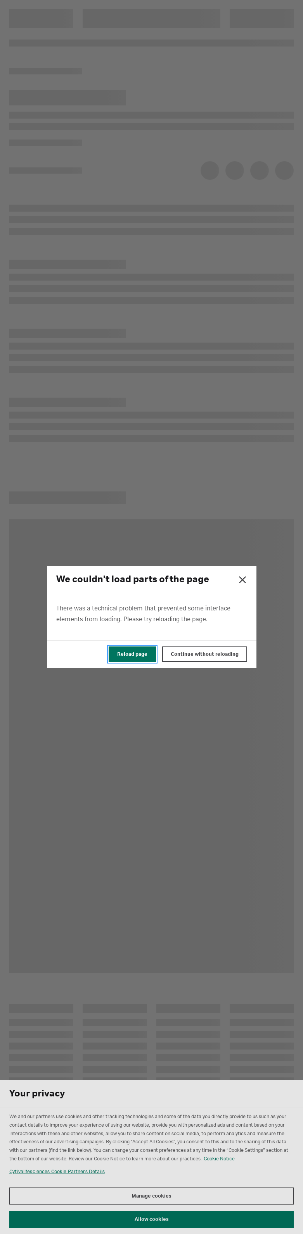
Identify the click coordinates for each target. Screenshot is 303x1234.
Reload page (132, 654)
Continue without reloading (205, 654)
